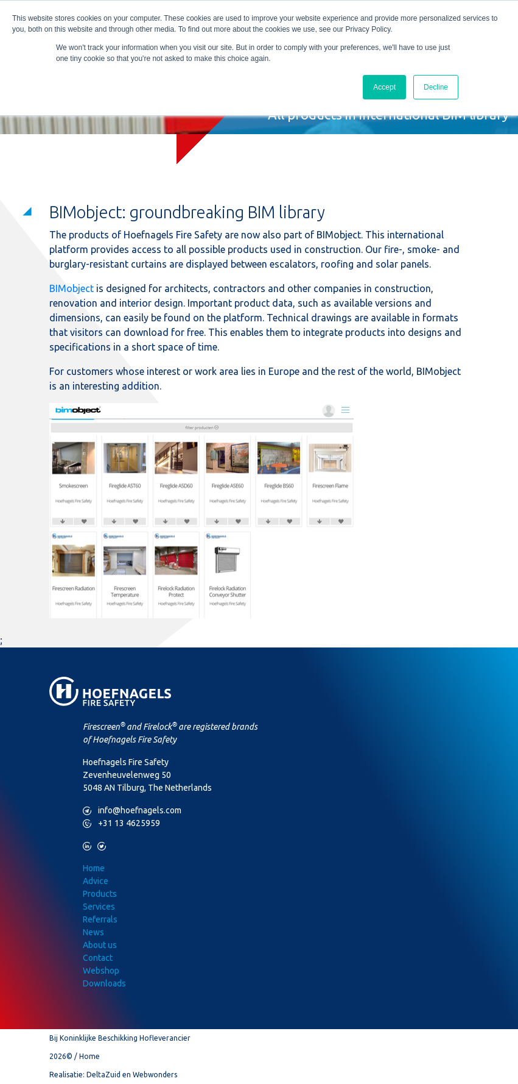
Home (94, 868)
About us (100, 945)
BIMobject (71, 288)
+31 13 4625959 (121, 823)
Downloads (104, 983)
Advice (95, 881)
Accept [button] (384, 87)
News (93, 932)
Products (100, 894)
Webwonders (155, 1075)
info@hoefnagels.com (132, 810)
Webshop (101, 970)
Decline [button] (436, 87)
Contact (98, 958)
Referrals (100, 919)
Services (99, 906)
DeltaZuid (103, 1075)
